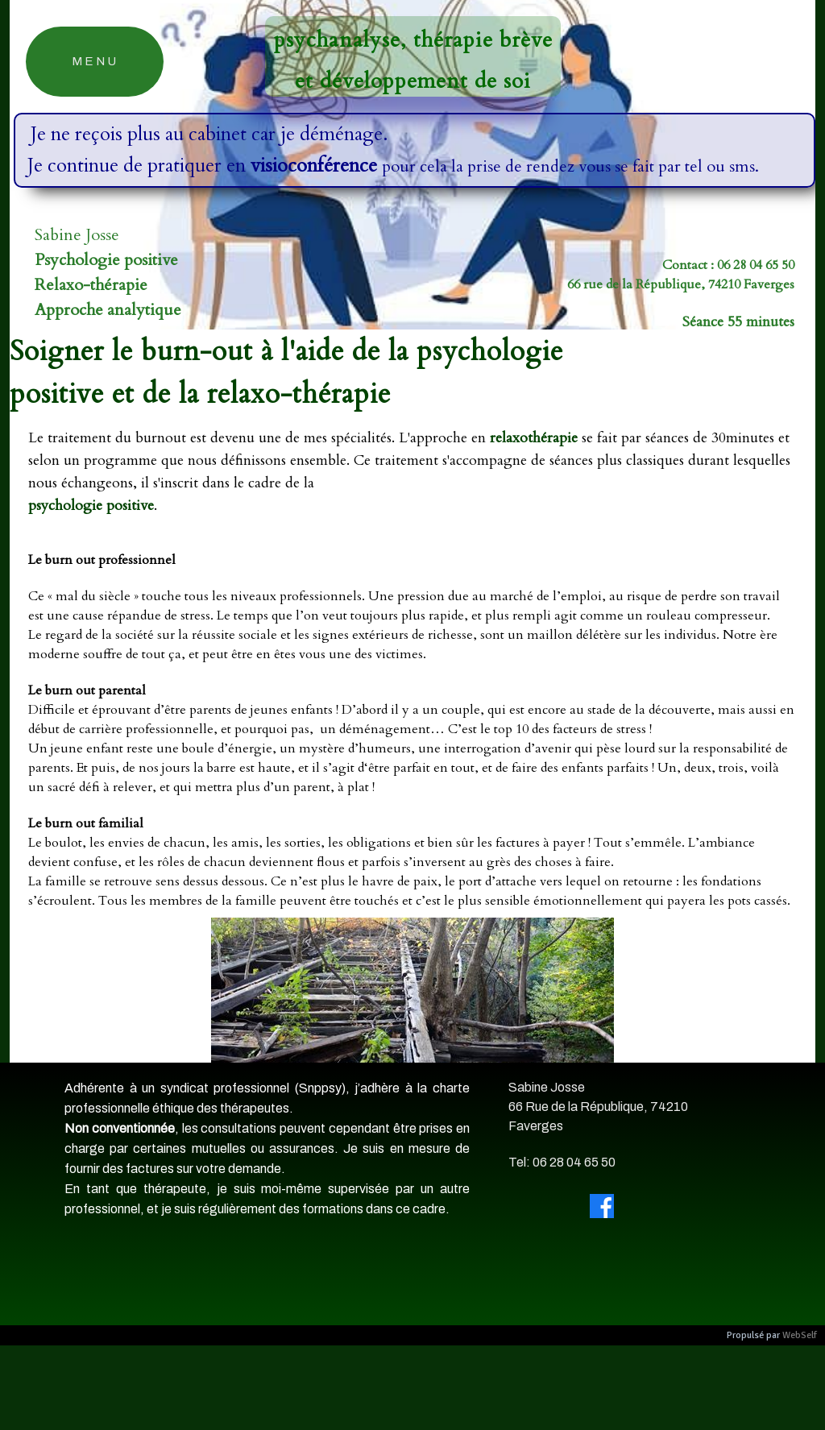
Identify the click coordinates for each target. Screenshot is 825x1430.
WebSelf (799, 1335)
